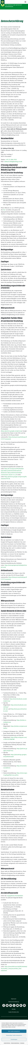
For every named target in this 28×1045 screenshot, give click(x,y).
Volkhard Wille (10, 3)
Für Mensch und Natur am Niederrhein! (13, 5)
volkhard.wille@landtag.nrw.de (13, 159)
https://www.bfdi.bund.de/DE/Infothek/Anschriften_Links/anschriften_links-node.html (14, 966)
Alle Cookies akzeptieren (14, 1035)
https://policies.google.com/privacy (11, 429)
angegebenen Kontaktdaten (15, 893)
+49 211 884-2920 (11, 157)
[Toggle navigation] (25, 12)
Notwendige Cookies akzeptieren (14, 1039)
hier (4, 207)
